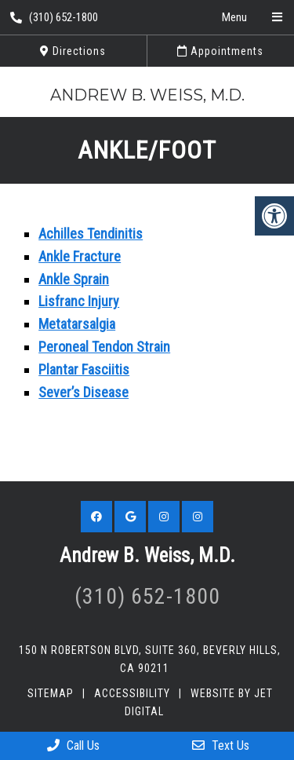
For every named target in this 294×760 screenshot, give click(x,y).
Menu (234, 17)
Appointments (220, 51)
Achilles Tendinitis (90, 233)
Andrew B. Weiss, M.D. (147, 95)
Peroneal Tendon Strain (104, 346)
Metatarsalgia (76, 324)
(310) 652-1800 (54, 17)
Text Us (220, 745)
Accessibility (132, 693)
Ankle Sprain (73, 279)
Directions (73, 51)
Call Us (73, 745)
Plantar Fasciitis (83, 369)
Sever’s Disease (83, 392)
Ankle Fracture (79, 256)
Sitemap (50, 693)
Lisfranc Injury (78, 301)
